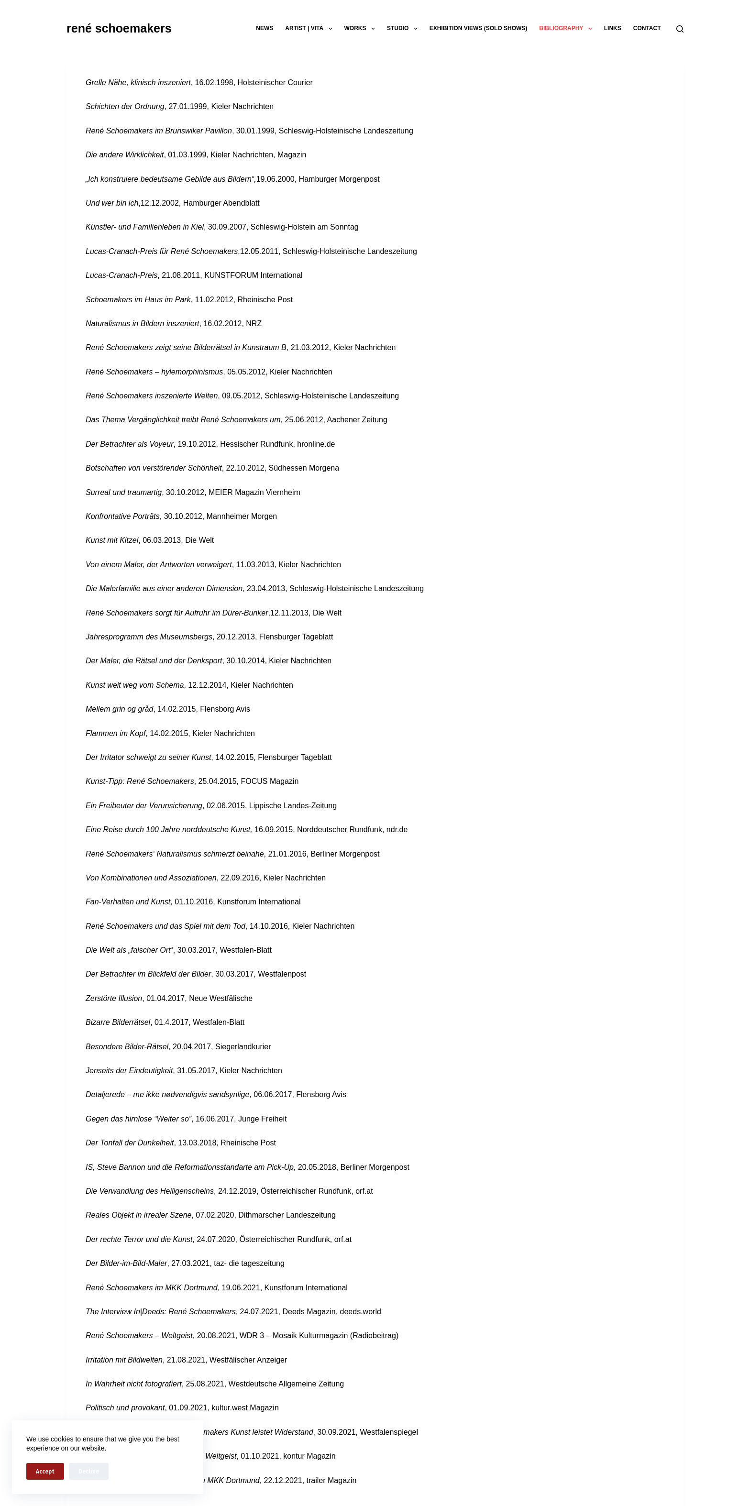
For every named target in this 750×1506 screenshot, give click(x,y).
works (361, 28)
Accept (45, 1471)
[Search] (680, 29)
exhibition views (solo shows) (479, 28)
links (612, 28)
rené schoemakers (119, 28)
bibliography (567, 28)
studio (404, 28)
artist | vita (310, 28)
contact (647, 28)
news (264, 28)
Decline (88, 1471)
